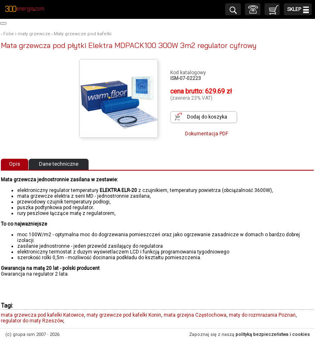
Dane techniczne (58, 164)
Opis (14, 164)
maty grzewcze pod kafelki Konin (124, 315)
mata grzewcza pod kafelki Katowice (42, 315)
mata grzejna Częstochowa (195, 315)
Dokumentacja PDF (206, 134)
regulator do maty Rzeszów (32, 321)
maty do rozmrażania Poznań (262, 315)
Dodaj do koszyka (207, 117)
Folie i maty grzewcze (26, 34)
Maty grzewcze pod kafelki (83, 34)
